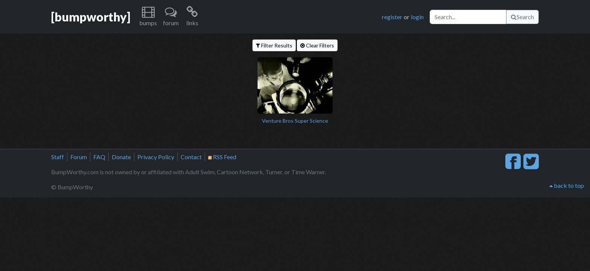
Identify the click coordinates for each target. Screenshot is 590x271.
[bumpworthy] (90, 16)
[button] (148, 16)
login (417, 16)
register (392, 16)
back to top (566, 185)
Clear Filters (317, 45)
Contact (191, 156)
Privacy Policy (155, 156)
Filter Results (274, 45)
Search (522, 16)
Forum (78, 156)
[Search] (468, 17)
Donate (121, 156)
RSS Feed (222, 156)
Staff (57, 156)
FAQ (99, 156)
